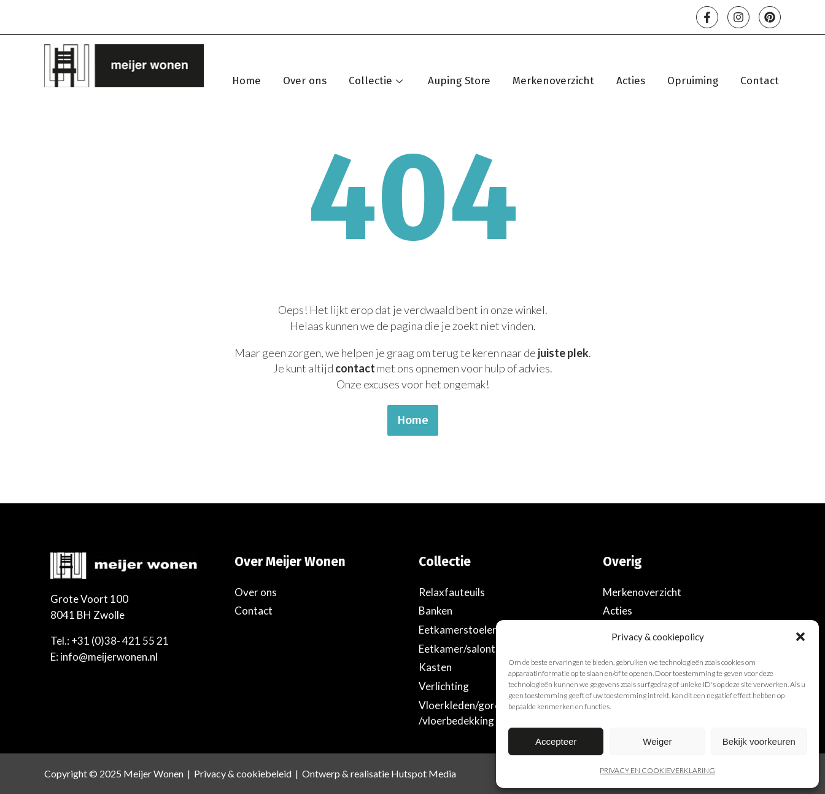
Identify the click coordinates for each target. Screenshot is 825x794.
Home (246, 80)
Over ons (305, 80)
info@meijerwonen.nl (109, 656)
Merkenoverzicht (553, 80)
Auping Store (459, 80)
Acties (630, 80)
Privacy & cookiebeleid (243, 773)
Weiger (657, 741)
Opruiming (692, 80)
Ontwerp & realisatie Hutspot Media (379, 773)
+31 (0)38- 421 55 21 (120, 640)
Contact (759, 80)
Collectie (377, 80)
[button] (800, 637)
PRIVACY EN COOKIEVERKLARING (657, 770)
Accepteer (556, 741)
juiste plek (563, 353)
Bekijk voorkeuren (759, 741)
